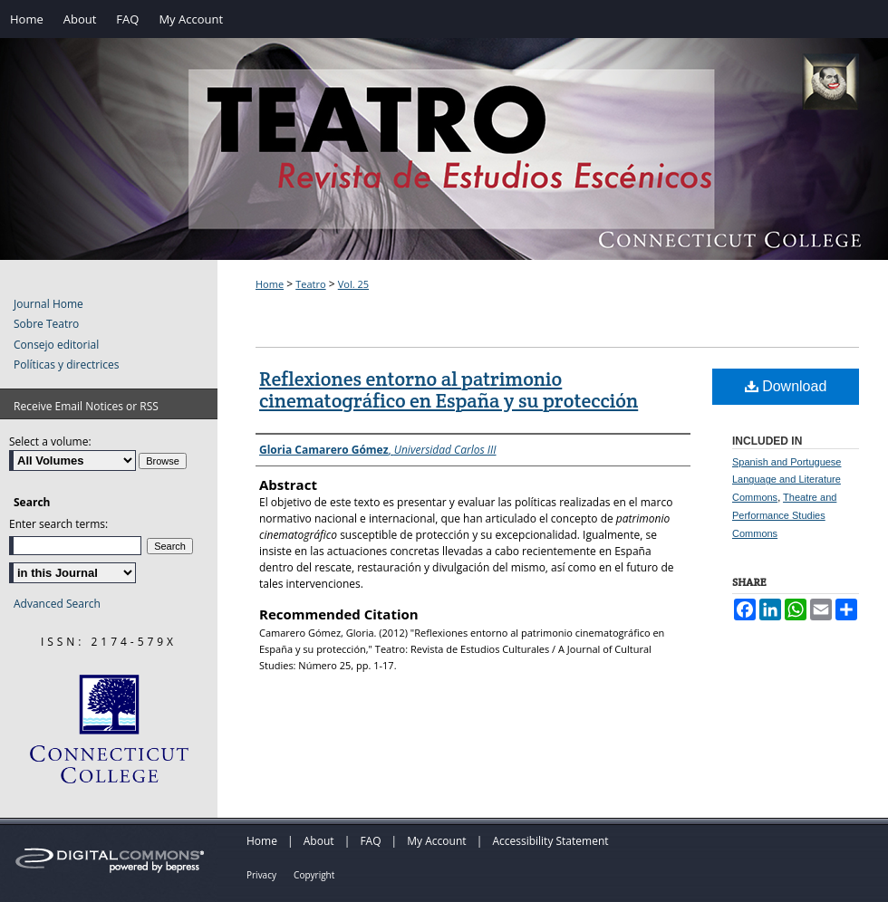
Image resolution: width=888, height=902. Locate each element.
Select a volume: (50, 441)
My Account (436, 841)
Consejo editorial (56, 345)
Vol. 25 (353, 284)
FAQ (370, 841)
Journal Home (48, 304)
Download (786, 386)
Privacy (261, 874)
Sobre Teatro (46, 324)
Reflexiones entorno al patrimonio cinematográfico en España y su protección (448, 389)
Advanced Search (57, 603)
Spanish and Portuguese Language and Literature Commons (786, 480)
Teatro (310, 284)
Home (270, 284)
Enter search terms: (58, 524)
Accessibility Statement (550, 841)
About (319, 841)
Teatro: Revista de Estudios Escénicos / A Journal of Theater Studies (444, 168)
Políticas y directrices (66, 365)
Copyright (314, 874)
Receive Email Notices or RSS (86, 406)
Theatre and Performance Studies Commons (784, 515)
